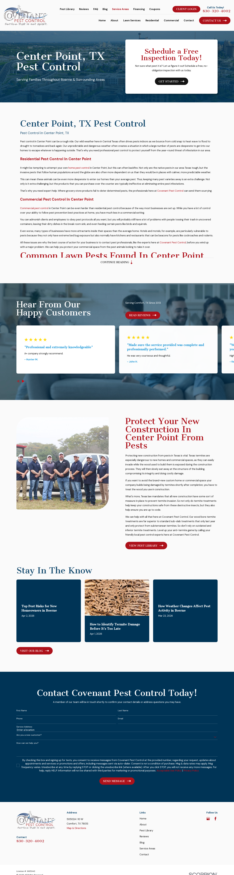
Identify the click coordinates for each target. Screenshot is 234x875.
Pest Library (67, 9)
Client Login (186, 9)
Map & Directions (76, 828)
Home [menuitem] (102, 20)
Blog (105, 9)
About (143, 824)
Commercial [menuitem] (171, 20)
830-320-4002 (216, 11)
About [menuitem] (114, 20)
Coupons (154, 9)
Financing (139, 9)
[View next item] (23, 381)
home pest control (78, 169)
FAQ (95, 9)
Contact (144, 854)
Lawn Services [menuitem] (132, 20)
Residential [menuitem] (152, 20)
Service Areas (120, 9)
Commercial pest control (34, 210)
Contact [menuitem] (189, 20)
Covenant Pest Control (170, 192)
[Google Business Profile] (208, 818)
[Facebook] (215, 818)
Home (143, 818)
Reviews (84, 9)
